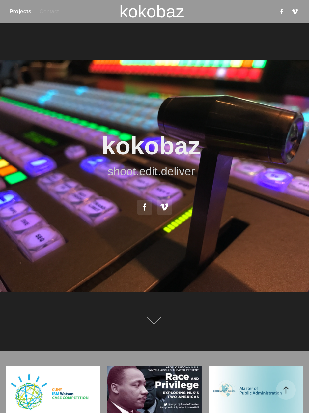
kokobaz (151, 11)
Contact (49, 11)
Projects (20, 11)
